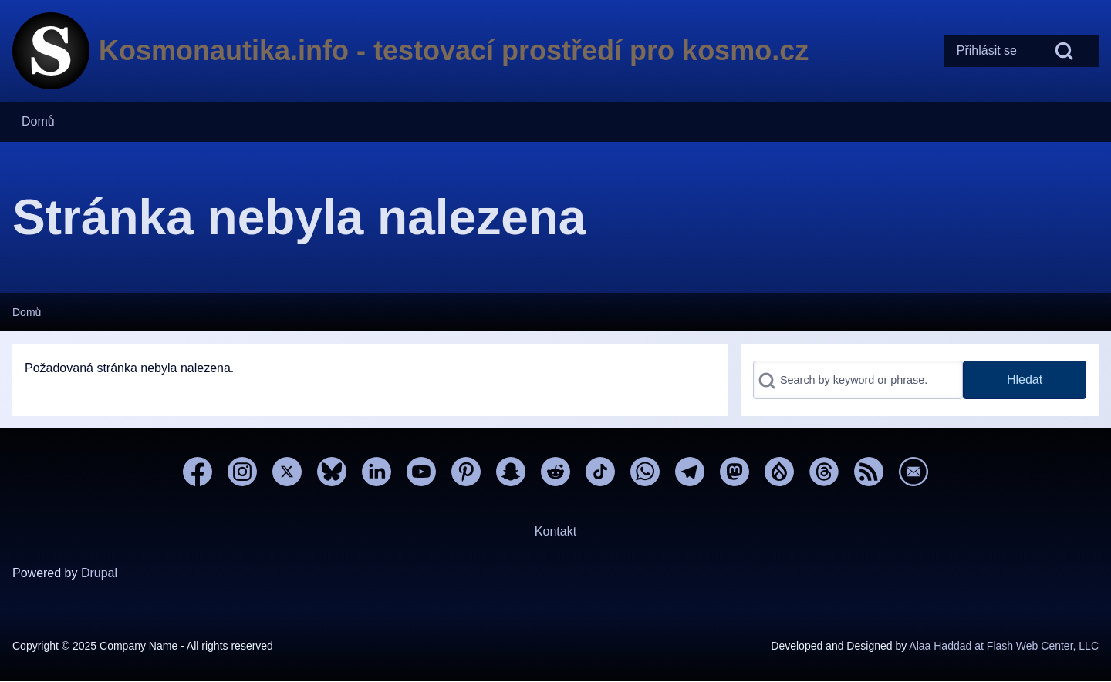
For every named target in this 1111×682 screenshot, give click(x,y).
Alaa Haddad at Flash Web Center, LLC (1004, 646)
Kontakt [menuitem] (555, 531)
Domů (26, 312)
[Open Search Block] (1064, 51)
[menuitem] (986, 51)
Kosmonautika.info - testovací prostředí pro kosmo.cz (454, 50)
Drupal (99, 573)
